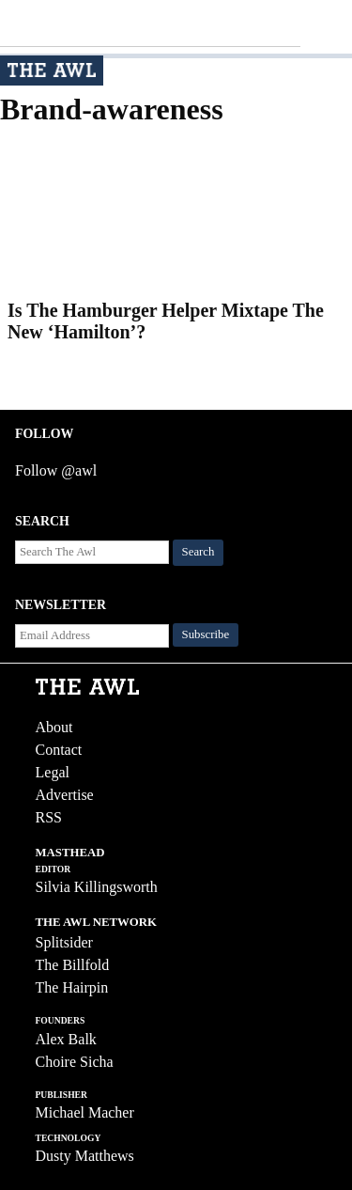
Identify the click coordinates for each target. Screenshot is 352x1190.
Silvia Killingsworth (97, 887)
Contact (59, 750)
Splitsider (64, 942)
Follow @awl (56, 470)
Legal (52, 772)
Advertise (65, 795)
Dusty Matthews (85, 1156)
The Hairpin (72, 987)
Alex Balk (66, 1039)
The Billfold (73, 965)
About (54, 727)
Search (198, 551)
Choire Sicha (75, 1062)
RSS (49, 817)
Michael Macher (85, 1112)
